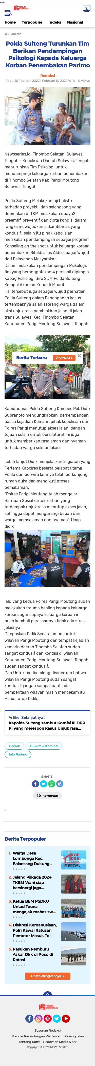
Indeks (54, 22)
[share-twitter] (43, 783)
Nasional (75, 22)
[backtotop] (47, 995)
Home (10, 22)
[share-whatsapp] (51, 783)
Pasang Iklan (74, 1036)
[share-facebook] (35, 783)
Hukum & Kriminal (44, 746)
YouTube (69, 1021)
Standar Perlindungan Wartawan (36, 1036)
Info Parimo (18, 754)
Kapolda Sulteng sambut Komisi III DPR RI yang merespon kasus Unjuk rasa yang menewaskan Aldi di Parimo (47, 726)
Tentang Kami (29, 1042)
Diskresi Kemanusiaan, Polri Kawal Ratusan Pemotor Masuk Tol (35, 930)
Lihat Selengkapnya (47, 976)
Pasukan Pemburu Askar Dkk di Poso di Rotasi (33, 954)
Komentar (47, 795)
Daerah (14, 746)
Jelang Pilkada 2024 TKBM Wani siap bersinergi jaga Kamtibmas (32, 882)
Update (64, 358)
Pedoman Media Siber (60, 1042)
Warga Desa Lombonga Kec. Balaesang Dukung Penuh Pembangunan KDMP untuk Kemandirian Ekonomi (34, 858)
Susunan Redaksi (48, 1030)
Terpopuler (32, 22)
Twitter (59, 1021)
